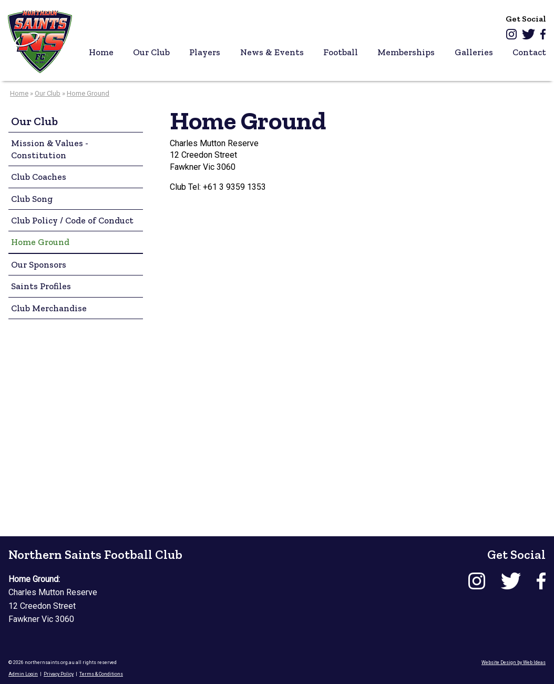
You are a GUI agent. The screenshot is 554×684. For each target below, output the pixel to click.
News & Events (272, 52)
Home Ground (88, 93)
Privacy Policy (59, 674)
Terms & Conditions (101, 674)
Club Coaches (38, 176)
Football (340, 52)
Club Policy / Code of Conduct (72, 220)
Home (101, 52)
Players (204, 52)
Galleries (474, 52)
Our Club (151, 52)
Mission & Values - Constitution (49, 149)
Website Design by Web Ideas (513, 662)
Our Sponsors (38, 264)
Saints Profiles (41, 286)
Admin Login (23, 674)
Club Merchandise (49, 308)
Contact (529, 52)
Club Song (32, 198)
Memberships (406, 52)
